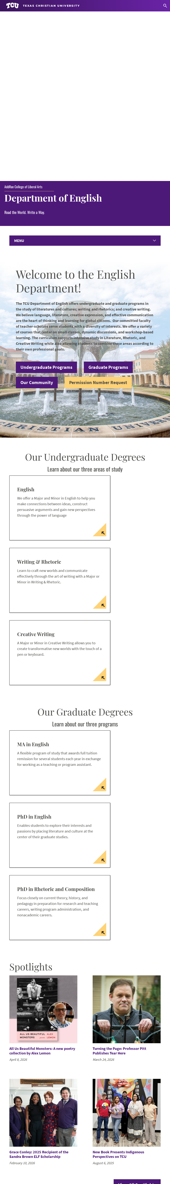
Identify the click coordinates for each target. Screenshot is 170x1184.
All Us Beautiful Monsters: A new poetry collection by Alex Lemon (42, 887)
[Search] (165, 5)
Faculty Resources (24, 1141)
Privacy (135, 1168)
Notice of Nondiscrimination (67, 1168)
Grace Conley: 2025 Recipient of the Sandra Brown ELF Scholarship (38, 990)
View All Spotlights (137, 1021)
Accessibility (36, 1168)
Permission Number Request (98, 219)
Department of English (54, 33)
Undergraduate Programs (46, 204)
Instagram (97, 1121)
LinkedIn (96, 1128)
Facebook (97, 1115)
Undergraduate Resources (30, 1128)
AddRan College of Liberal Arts (23, 22)
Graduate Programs (108, 204)
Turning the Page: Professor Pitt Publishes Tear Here (119, 887)
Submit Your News (24, 1115)
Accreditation (153, 1168)
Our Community (36, 219)
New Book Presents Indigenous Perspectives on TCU (118, 990)
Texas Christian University (84, 1178)
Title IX (94, 1168)
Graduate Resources (25, 1134)
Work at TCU (15, 1168)
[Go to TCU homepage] (43, 6)
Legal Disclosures (115, 1168)
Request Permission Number (32, 1121)
